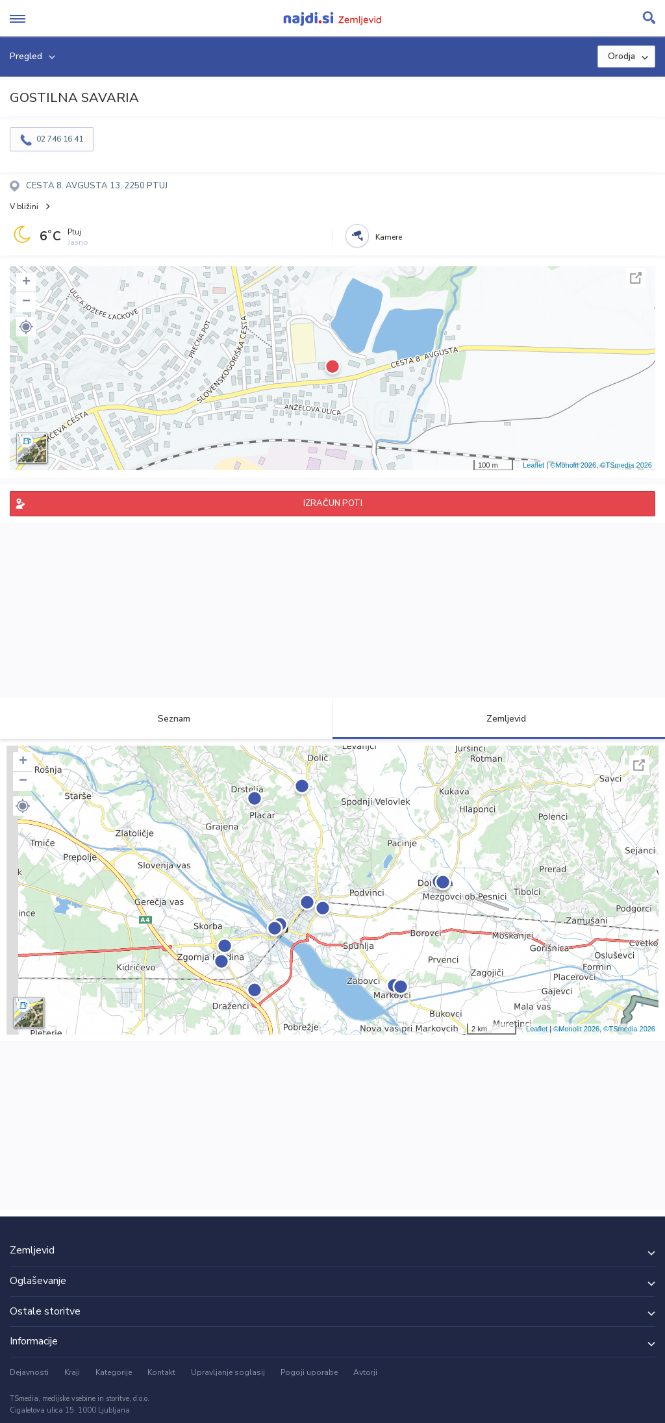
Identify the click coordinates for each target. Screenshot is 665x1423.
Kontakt (161, 1372)
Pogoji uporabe (309, 1372)
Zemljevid (498, 718)
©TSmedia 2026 (626, 465)
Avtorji (365, 1372)
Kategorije (113, 1372)
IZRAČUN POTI (332, 503)
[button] (26, 326)
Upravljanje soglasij (228, 1372)
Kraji (72, 1372)
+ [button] (26, 282)
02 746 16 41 (59, 139)
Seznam (166, 718)
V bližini (24, 206)
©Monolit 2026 (573, 465)
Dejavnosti (29, 1372)
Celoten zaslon (636, 278)
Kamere (388, 237)
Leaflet (533, 465)
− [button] (26, 302)
